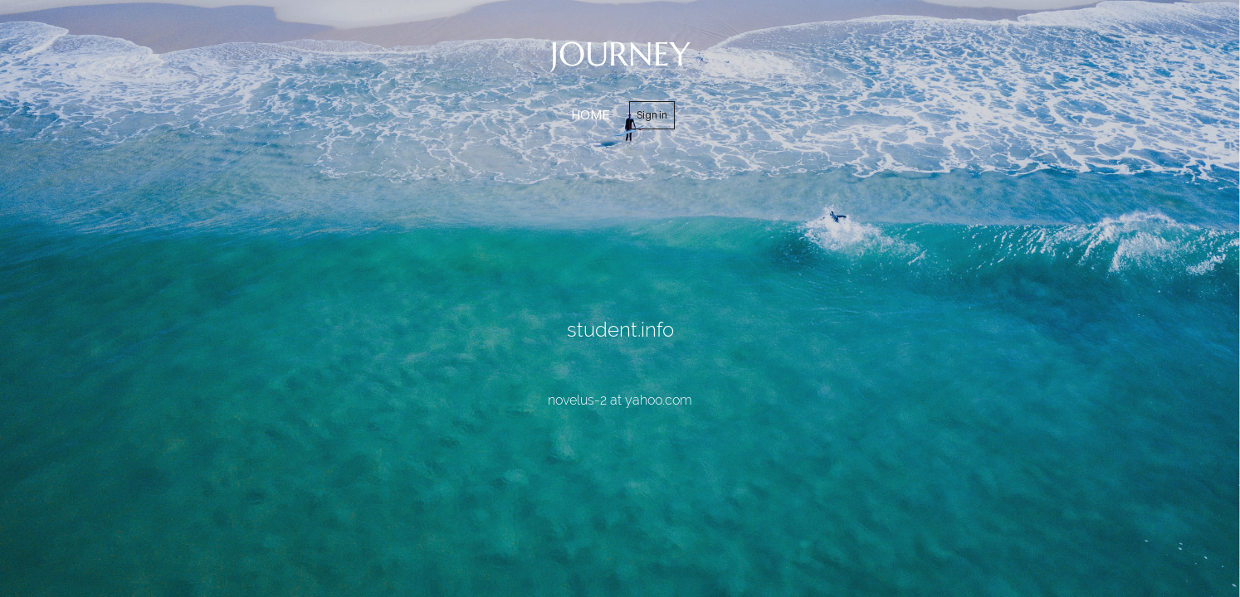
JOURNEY (620, 54)
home (590, 114)
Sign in (652, 115)
